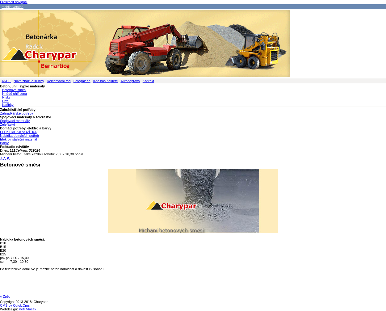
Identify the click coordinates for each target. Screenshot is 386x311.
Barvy (4, 143)
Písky (6, 97)
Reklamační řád (59, 81)
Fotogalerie (81, 81)
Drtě (5, 101)
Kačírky (8, 105)
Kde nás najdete (105, 81)
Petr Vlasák (27, 309)
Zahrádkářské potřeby (16, 113)
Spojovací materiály (15, 121)
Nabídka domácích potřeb (19, 135)
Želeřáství (7, 124)
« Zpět (5, 296)
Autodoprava (130, 81)
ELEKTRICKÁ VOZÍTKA (18, 132)
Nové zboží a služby (29, 81)
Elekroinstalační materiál (18, 139)
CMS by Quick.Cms (15, 305)
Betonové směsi (14, 90)
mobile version (12, 7)
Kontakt (148, 81)
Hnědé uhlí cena (14, 93)
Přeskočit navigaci (13, 2)
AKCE (6, 81)
